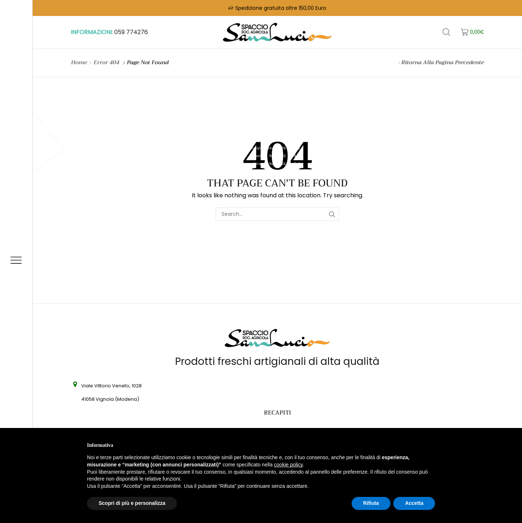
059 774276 (131, 32)
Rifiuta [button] (371, 503)
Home (79, 62)
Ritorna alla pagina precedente (442, 62)
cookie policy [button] (288, 465)
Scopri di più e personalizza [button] (132, 503)
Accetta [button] (414, 503)
